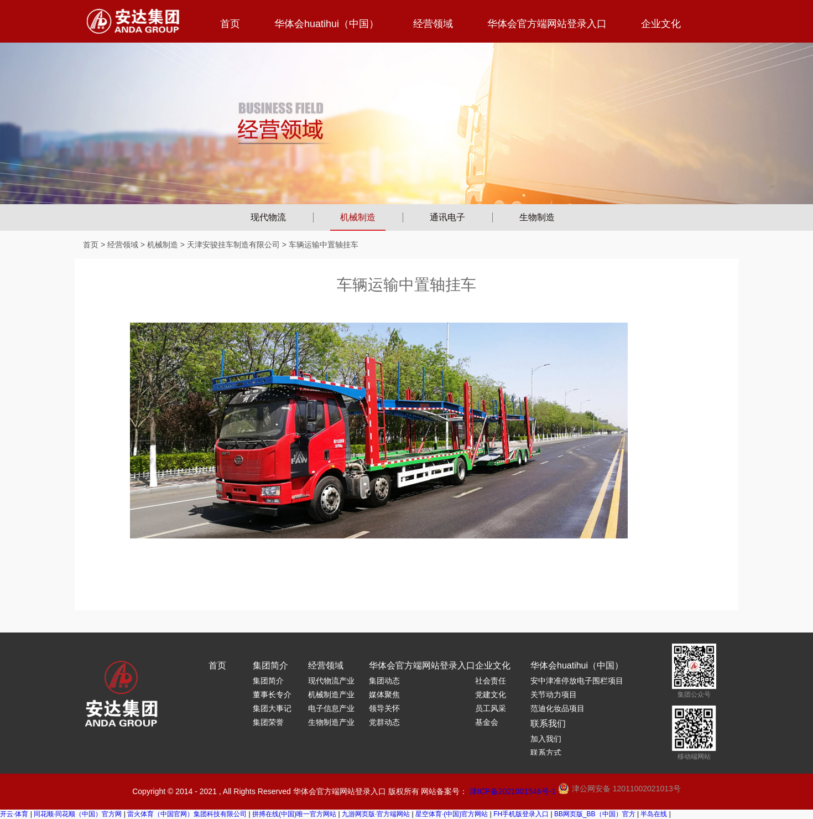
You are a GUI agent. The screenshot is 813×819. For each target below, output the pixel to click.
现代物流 (268, 217)
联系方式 (545, 752)
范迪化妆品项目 (557, 708)
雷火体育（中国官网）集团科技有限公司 (187, 814)
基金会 (486, 722)
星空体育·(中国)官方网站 (451, 814)
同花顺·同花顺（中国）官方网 (78, 814)
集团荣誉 (268, 722)
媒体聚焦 (384, 694)
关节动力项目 (553, 694)
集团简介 (270, 665)
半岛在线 (653, 814)
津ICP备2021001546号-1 (513, 791)
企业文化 (661, 23)
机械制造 (358, 217)
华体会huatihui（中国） (326, 23)
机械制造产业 (331, 694)
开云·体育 (14, 814)
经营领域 (433, 23)
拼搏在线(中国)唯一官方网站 (294, 814)
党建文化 (490, 694)
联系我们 (548, 723)
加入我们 (545, 738)
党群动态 (384, 722)
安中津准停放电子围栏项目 (576, 680)
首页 (230, 23)
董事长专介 (272, 694)
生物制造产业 (331, 722)
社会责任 (490, 680)
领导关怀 (384, 708)
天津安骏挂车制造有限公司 (233, 244)
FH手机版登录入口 (521, 814)
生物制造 (537, 217)
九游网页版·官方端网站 (376, 814)
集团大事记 (272, 708)
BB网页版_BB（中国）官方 (594, 814)
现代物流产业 (331, 680)
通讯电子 (447, 217)
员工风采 (490, 708)
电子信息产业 (331, 708)
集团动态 (384, 680)
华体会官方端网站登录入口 (547, 23)
